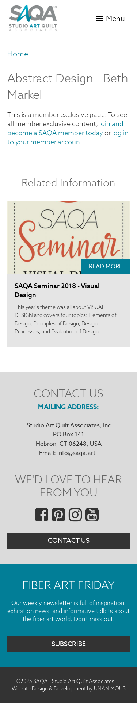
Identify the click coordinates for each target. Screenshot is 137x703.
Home (17, 53)
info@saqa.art (76, 453)
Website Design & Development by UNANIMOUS (69, 688)
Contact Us (69, 541)
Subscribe (69, 644)
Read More (105, 266)
